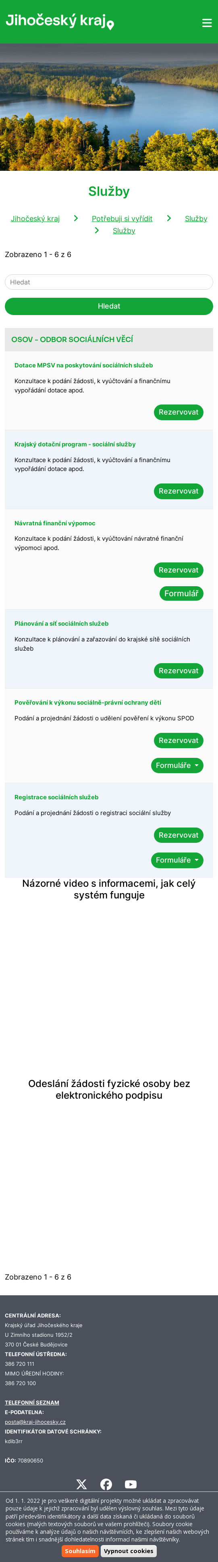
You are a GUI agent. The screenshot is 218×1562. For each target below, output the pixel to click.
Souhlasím (80, 1551)
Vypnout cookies (129, 1551)
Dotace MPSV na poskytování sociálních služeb (84, 365)
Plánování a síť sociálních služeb (62, 623)
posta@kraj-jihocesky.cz (35, 1422)
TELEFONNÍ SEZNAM (32, 1403)
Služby (196, 218)
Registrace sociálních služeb (57, 797)
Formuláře (174, 765)
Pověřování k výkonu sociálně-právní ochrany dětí (88, 702)
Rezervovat (179, 412)
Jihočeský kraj (35, 218)
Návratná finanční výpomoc (55, 523)
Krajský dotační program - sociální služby (75, 444)
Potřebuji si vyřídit (122, 218)
